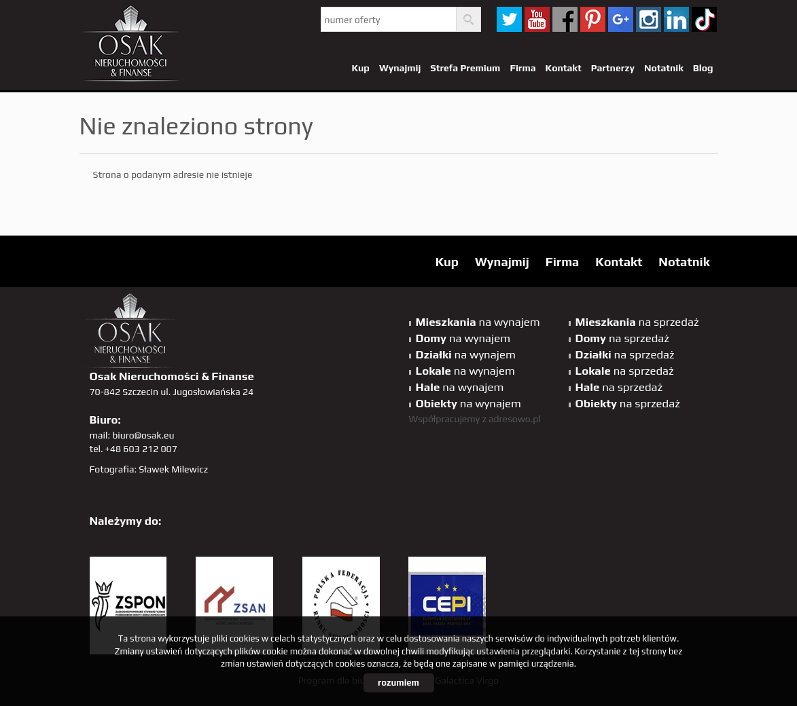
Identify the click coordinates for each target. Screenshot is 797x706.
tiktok (704, 19)
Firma (522, 67)
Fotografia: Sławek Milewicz (149, 469)
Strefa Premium (465, 67)
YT (537, 19)
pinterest (592, 19)
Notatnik (664, 67)
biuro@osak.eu (143, 435)
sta (648, 19)
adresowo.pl (515, 418)
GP (620, 19)
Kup (360, 67)
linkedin (676, 19)
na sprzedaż (637, 322)
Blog (703, 67)
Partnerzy (613, 67)
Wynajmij (400, 67)
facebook (565, 19)
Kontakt (564, 67)
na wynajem (478, 322)
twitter (509, 19)
